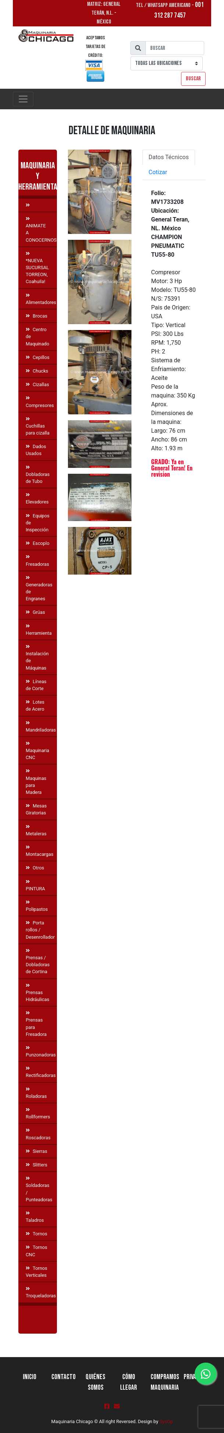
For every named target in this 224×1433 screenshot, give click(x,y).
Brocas (36, 316)
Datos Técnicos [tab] (169, 157)
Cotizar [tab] (158, 172)
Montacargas (39, 851)
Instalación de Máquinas (37, 658)
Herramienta (39, 630)
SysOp (166, 1421)
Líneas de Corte (36, 685)
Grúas (35, 612)
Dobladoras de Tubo (38, 474)
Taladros (35, 1217)
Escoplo (37, 543)
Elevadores (37, 499)
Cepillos (38, 357)
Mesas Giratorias (36, 809)
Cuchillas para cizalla (38, 426)
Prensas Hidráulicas (37, 992)
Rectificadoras (41, 1072)
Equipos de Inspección (38, 522)
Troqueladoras (41, 1292)
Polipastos (37, 906)
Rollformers (38, 1113)
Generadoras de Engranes (39, 589)
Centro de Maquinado (37, 336)
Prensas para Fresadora (36, 1024)
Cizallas (37, 384)
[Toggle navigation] (23, 99)
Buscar (193, 78)
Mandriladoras (41, 727)
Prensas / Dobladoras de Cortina (38, 962)
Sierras (36, 1151)
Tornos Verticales (36, 1271)
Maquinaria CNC (37, 750)
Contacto (63, 1377)
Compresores (40, 402)
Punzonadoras (41, 1052)
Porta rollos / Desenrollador (40, 929)
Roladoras (36, 1093)
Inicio (29, 1377)
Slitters (36, 1165)
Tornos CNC (36, 1251)
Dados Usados (36, 450)
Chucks (37, 371)
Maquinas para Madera (36, 782)
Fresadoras (37, 561)
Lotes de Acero (35, 705)
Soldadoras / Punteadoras (39, 1189)
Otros (35, 868)
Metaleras (36, 830)
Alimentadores (41, 299)
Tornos (36, 1233)
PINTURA (35, 885)
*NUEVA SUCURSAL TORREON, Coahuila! (37, 268)
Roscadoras (38, 1134)
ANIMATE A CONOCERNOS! (41, 230)
